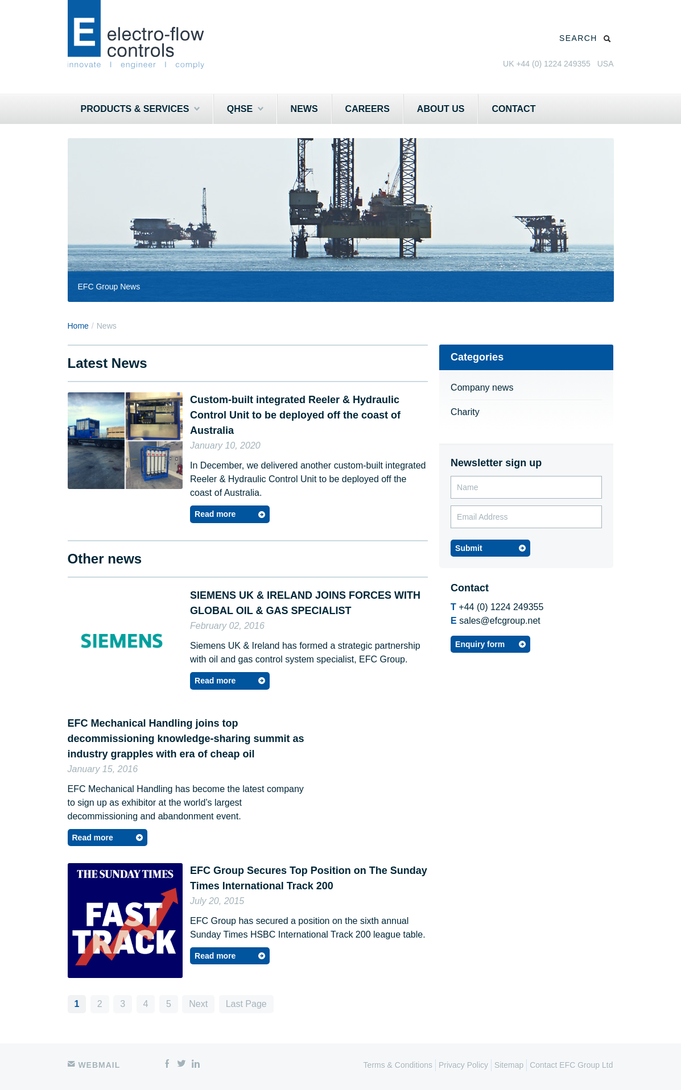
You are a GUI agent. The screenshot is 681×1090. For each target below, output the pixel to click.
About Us (441, 109)
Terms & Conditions (398, 1065)
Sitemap (508, 1065)
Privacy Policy (463, 1065)
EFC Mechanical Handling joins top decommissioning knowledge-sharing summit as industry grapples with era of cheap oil (186, 739)
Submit (468, 548)
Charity (465, 412)
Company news (482, 387)
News (304, 109)
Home (78, 325)
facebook (167, 1064)
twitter (181, 1065)
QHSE (245, 109)
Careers (367, 109)
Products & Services (140, 109)
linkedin (196, 1064)
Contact (513, 109)
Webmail (94, 1065)
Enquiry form (480, 644)
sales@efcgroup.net (499, 620)
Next (198, 1004)
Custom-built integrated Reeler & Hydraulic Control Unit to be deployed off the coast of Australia (295, 415)
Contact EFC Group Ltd (571, 1065)
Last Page (246, 1004)
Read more (215, 514)
